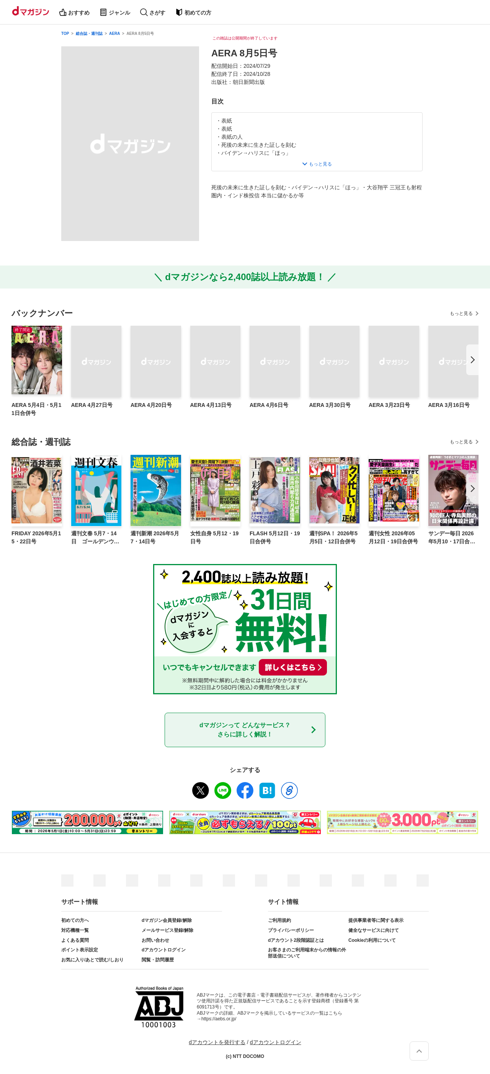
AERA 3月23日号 (389, 405)
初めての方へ (75, 920)
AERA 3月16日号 (449, 405)
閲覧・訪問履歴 (158, 960)
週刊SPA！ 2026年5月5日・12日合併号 (333, 537)
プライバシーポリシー (291, 930)
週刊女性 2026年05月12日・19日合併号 (393, 537)
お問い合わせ (155, 940)
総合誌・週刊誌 (89, 33)
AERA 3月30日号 (330, 405)
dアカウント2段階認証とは (296, 940)
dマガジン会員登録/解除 (167, 920)
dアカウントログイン (164, 950)
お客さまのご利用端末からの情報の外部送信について (307, 953)
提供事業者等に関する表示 (375, 920)
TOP (65, 33)
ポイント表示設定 (79, 950)
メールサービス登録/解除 (167, 930)
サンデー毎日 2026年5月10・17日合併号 (451, 538)
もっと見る (461, 313)
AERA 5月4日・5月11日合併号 (36, 409)
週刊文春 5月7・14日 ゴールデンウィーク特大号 (95, 538)
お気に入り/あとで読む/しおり (92, 960)
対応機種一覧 (75, 930)
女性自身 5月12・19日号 (214, 537)
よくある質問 (75, 940)
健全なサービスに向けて (373, 930)
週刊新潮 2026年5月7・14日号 (155, 537)
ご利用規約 (279, 920)
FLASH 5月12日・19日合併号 (275, 537)
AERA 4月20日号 (151, 405)
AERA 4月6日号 (269, 405)
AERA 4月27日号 (92, 405)
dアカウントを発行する (217, 1042)
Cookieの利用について (372, 940)
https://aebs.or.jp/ (218, 1019)
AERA (114, 33)
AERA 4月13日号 (211, 405)
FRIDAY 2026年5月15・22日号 (36, 537)
